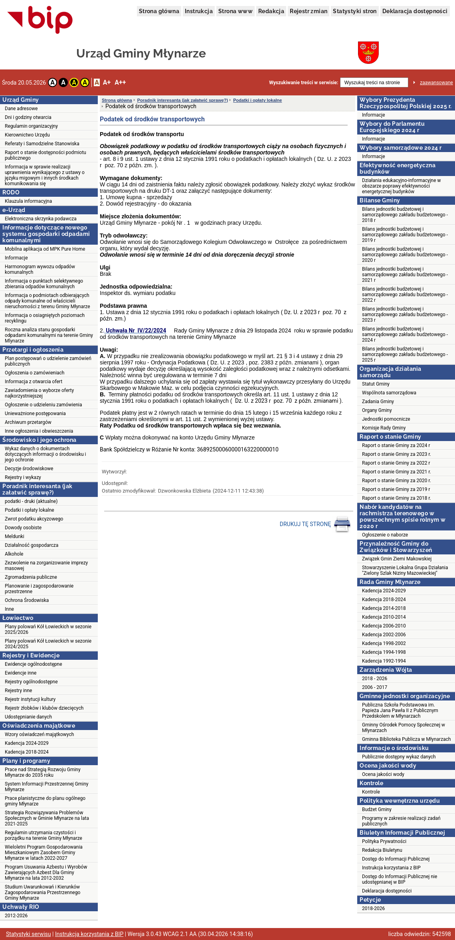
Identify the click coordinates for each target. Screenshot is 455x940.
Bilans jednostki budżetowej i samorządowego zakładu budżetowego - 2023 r (405, 314)
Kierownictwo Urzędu (27, 135)
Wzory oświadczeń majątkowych (39, 734)
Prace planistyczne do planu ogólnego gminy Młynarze (45, 801)
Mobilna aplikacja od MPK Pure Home (45, 249)
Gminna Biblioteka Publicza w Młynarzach (406, 739)
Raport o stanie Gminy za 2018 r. (396, 498)
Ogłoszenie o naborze (385, 535)
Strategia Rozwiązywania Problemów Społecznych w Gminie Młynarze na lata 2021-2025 (47, 818)
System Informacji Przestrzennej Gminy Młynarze (47, 786)
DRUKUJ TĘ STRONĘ (315, 524)
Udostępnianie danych (28, 717)
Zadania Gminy (378, 401)
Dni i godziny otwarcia (28, 117)
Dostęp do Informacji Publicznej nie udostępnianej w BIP (399, 879)
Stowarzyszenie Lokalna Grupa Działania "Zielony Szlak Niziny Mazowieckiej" (405, 570)
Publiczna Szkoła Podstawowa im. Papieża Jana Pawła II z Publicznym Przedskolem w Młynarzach (400, 710)
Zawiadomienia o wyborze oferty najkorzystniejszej (39, 393)
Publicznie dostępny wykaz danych (399, 757)
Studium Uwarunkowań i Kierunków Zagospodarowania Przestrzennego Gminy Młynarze (42, 892)
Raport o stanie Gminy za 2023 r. (396, 454)
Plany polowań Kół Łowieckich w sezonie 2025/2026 (48, 629)
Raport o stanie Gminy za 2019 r (396, 489)
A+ (107, 82)
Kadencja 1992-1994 (384, 661)
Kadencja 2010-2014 (384, 617)
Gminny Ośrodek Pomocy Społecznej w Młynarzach (403, 727)
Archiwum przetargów (28, 422)
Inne (9, 609)
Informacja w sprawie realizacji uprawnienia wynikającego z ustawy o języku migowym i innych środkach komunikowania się (45, 175)
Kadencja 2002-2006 (384, 634)
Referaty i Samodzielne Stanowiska (42, 143)
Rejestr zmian (308, 11)
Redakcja (271, 11)
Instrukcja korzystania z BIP (391, 868)
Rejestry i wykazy (23, 477)
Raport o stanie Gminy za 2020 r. (396, 480)
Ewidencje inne (20, 673)
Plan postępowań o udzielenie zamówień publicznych (48, 361)
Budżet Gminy (377, 809)
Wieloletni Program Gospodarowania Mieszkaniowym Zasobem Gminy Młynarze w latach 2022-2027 (44, 852)
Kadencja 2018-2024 (27, 752)
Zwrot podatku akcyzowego (34, 519)
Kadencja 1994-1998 (384, 652)
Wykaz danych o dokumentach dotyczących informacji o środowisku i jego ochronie (45, 454)
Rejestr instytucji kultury (30, 699)
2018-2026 (373, 908)
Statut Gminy (376, 384)
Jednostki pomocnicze (386, 419)
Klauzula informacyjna (28, 201)
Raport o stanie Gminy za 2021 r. (396, 472)
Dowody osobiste (23, 527)
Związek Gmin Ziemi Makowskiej (396, 559)
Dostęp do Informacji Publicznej (395, 859)
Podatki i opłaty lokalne (29, 510)
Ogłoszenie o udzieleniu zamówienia (43, 405)
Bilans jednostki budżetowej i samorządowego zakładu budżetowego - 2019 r (405, 234)
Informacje (16, 258)
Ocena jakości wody (383, 774)
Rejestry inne (18, 690)
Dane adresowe (21, 108)
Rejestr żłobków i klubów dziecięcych (44, 708)
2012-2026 (16, 915)
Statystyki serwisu (28, 934)
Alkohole (14, 554)
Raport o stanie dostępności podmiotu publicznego (45, 155)
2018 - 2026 (374, 678)
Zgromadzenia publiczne (31, 577)
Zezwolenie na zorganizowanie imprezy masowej (46, 565)
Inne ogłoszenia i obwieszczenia (39, 431)
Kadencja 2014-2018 (384, 608)
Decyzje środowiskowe (29, 468)
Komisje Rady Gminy (384, 428)
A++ (120, 82)
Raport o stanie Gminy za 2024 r (396, 445)
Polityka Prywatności (384, 841)
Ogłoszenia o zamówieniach (34, 373)
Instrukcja (199, 11)
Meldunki (14, 536)
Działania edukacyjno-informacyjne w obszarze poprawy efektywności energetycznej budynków (401, 186)
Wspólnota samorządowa (389, 393)
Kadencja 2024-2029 (27, 743)
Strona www (235, 11)
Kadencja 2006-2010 (384, 626)
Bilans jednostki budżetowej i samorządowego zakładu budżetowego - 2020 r (405, 254)
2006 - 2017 (374, 687)
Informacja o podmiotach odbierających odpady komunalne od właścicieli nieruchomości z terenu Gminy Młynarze (47, 301)
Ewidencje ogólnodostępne (33, 664)
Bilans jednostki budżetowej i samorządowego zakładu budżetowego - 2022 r (405, 294)
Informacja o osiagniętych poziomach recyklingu (45, 318)
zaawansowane (436, 82)
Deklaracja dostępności (415, 11)
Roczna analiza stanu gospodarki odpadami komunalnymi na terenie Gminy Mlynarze (49, 335)
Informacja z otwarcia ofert (33, 381)
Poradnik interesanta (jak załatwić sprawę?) (182, 100)
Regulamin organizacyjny (31, 126)
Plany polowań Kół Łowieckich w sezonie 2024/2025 (48, 643)
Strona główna (159, 11)
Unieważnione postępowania (35, 413)
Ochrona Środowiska (27, 600)
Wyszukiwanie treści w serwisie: (303, 82)
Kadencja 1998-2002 (384, 643)
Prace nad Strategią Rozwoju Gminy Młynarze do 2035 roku (43, 772)
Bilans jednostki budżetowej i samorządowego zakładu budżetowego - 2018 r (405, 214)
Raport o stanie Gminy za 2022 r (396, 463)
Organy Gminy (377, 410)
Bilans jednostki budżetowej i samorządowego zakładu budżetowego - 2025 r (405, 354)
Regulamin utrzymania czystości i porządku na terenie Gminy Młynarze (43, 835)
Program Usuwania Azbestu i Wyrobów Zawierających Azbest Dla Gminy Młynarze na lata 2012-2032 (46, 872)
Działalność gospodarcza (31, 545)
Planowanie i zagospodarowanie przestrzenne (39, 588)
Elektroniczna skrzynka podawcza (41, 219)
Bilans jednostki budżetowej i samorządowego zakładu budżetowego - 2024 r (405, 334)
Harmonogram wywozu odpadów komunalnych (40, 269)
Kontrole (371, 792)
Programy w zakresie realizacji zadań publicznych (401, 821)
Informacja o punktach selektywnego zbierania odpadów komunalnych (44, 283)
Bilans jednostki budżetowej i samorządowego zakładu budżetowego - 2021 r (405, 274)
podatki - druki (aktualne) (31, 501)
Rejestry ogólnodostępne (31, 682)
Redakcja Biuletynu (382, 850)
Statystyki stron (354, 11)
